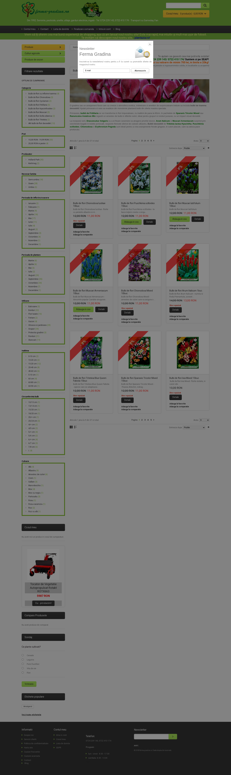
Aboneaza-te (140, 71)
